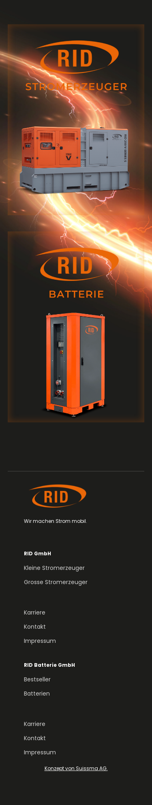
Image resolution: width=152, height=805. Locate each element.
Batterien (37, 693)
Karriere (34, 612)
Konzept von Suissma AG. (76, 768)
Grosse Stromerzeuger (56, 582)
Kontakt (35, 627)
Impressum (40, 641)
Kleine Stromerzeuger (54, 568)
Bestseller (37, 679)
